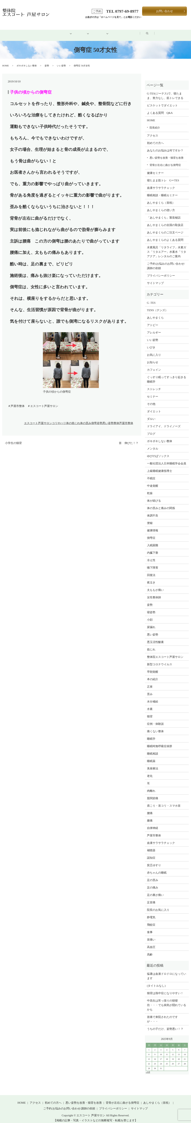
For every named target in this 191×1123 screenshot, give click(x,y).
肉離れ (151, 786)
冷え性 (151, 555)
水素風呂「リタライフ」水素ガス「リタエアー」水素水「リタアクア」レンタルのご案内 (166, 248)
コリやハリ (59, 418)
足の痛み (152, 883)
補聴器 (151, 846)
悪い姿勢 (108, 418)
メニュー (76, 31)
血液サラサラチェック (161, 183)
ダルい (151, 414)
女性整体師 (154, 593)
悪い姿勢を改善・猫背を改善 (167, 153)
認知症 (151, 853)
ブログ (155, 31)
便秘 (150, 518)
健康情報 (152, 526)
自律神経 (152, 823)
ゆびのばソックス (158, 451)
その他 (151, 399)
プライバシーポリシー (161, 271)
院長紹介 (155, 123)
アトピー (152, 320)
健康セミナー (155, 168)
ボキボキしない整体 (27, 61)
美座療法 (152, 764)
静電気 (151, 913)
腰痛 (150, 808)
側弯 (94, 418)
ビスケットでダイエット (162, 101)
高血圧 (151, 942)
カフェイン (154, 365)
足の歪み (152, 875)
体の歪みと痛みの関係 (161, 503)
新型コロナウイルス (159, 660)
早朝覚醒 (152, 667)
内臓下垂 (152, 548)
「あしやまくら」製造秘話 (164, 213)
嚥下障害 (152, 563)
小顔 (150, 615)
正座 (150, 682)
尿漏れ (151, 622)
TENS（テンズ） (157, 305)
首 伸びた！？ (128, 438)
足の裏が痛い (155, 890)
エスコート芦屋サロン (38, 418)
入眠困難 (152, 541)
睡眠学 (151, 734)
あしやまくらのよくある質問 (165, 235)
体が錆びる (154, 496)
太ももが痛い (155, 585)
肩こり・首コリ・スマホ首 (164, 801)
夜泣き (151, 578)
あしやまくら (155, 313)
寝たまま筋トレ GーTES (163, 176)
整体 (116, 418)
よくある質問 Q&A (160, 108)
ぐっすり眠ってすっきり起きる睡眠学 (166, 375)
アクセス (131, 31)
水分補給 (152, 697)
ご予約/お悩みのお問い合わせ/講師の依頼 (166, 262)
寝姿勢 (151, 608)
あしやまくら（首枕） (161, 198)
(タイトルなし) (156, 981)
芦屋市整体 (126, 418)
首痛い (151, 935)
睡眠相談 (152, 749)
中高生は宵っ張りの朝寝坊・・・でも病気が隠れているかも (166, 1001)
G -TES (151, 298)
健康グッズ (104, 31)
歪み (150, 689)
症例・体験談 (155, 719)
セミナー (152, 392)
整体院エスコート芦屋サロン (165, 652)
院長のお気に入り (158, 905)
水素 (150, 704)
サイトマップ (155, 278)
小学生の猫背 (13, 438)
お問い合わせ (164, 11)
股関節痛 (152, 793)
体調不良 (152, 511)
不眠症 (151, 474)
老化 (150, 771)
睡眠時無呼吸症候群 (159, 741)
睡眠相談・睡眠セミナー (162, 191)
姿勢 (47, 61)
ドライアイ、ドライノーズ (164, 422)
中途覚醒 (152, 481)
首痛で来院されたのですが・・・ (162, 1015)
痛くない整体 (155, 727)
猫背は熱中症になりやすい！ (165, 989)
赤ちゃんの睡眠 (157, 868)
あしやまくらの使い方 (161, 206)
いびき (151, 343)
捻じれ (151, 645)
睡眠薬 (151, 756)
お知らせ (152, 358)
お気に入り (154, 350)
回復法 (151, 570)
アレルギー (154, 328)
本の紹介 (152, 674)
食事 (150, 927)
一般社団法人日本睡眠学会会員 (166, 459)
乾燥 (150, 488)
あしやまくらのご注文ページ (165, 228)
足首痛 (151, 898)
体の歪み (85, 418)
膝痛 (150, 816)
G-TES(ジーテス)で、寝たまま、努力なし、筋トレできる (165, 91)
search (177, 31)
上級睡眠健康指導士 (159, 466)
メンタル (152, 444)
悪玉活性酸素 (155, 637)
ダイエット (154, 407)
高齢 (150, 950)
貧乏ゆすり (154, 860)
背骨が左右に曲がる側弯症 (165, 160)
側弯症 (151, 533)
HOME (21, 31)
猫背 (150, 712)
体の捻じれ (73, 418)
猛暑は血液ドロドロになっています (166, 972)
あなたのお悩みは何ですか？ (165, 146)
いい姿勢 (61, 61)
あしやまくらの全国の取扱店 (165, 220)
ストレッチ (154, 384)
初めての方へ (48, 31)
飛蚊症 (151, 920)
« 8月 (148, 1068)
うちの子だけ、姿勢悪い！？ (165, 1024)
